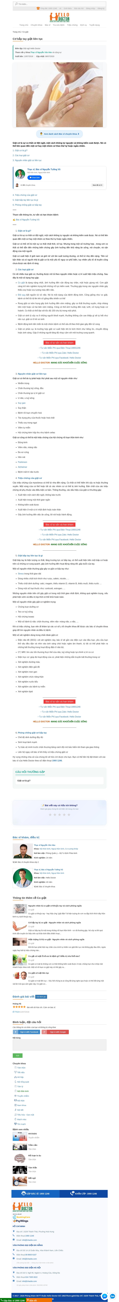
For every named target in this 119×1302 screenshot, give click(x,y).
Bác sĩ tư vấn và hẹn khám (59, 342)
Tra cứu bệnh (59, 25)
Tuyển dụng (94, 25)
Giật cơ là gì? (24, 781)
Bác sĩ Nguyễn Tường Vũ (27, 220)
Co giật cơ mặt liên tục (38, 973)
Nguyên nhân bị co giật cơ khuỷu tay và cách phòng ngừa (55, 906)
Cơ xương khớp (71, 849)
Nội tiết (18, 1110)
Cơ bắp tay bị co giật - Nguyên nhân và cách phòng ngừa (54, 923)
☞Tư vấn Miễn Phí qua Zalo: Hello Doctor (59, 353)
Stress (21, 574)
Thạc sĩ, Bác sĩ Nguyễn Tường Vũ (43, 169)
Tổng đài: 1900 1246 (47, 8)
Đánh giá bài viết (24, 996)
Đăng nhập (90, 8)
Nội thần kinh (45, 849)
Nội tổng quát (21, 1082)
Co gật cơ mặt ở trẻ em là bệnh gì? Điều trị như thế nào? (54, 956)
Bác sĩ (47, 25)
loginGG (55, 1032)
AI (60, 8)
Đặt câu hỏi (78, 8)
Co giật (25, 32)
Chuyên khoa (36, 25)
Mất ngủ (32, 1178)
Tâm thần (19, 1067)
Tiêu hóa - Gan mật (24, 1114)
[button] (105, 1296)
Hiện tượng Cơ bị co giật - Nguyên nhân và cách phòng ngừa (56, 940)
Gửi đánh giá (41, 997)
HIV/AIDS (32, 1134)
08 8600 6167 (31, 1255)
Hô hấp (19, 1077)
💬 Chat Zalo (35, 178)
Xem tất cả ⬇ (97, 185)
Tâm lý (18, 1086)
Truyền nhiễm (21, 1096)
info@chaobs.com (29, 1240)
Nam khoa (20, 1105)
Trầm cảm (32, 1145)
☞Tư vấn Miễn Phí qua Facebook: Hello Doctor (59, 358)
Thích (15, 1012)
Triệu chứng (72, 25)
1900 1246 (29, 1236)
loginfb (26, 1032)
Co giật (21, 283)
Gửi (17, 1056)
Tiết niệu (19, 1072)
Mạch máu (20, 1119)
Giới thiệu (68, 8)
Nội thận (19, 1100)
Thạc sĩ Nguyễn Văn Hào (41, 52)
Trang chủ (23, 25)
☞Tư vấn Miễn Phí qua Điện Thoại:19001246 (59, 348)
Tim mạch (20, 1124)
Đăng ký (101, 8)
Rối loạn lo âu (34, 1156)
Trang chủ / (17, 32)
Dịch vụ (83, 25)
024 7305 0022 (31, 1277)
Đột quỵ (21, 295)
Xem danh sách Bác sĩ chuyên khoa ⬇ (59, 134)
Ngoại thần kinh (57, 849)
